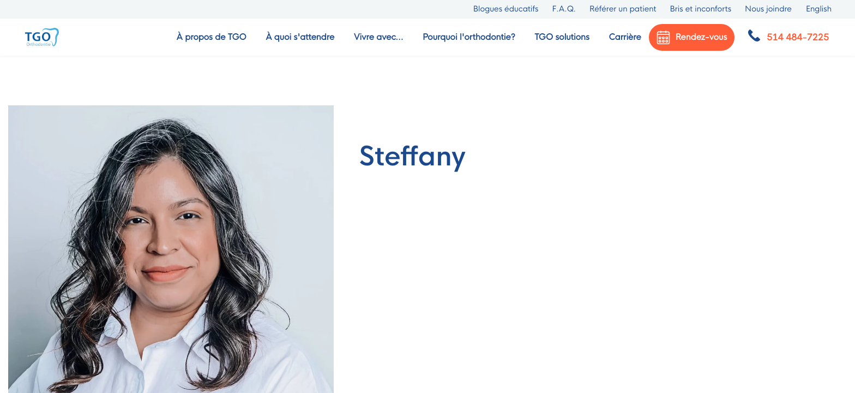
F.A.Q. (564, 9)
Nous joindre (768, 9)
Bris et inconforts (701, 9)
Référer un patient (623, 9)
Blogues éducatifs (506, 9)
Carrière (625, 37)
